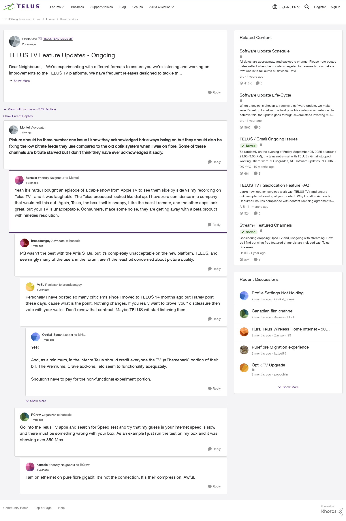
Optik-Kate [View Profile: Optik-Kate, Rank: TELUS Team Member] (29, 39)
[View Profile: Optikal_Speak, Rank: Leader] (35, 336)
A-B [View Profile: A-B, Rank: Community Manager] (242, 206)
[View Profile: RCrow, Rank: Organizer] (24, 417)
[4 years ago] (254, 76)
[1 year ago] (253, 120)
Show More (19, 80)
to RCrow (83, 465)
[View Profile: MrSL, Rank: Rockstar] (30, 286)
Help (61, 508)
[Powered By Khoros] (332, 510)
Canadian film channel (272, 310)
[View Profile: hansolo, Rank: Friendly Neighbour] (19, 180)
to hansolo (73, 241)
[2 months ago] (261, 299)
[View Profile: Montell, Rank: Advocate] (13, 129)
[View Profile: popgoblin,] (244, 367)
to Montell (72, 177)
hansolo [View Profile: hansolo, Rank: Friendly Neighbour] (31, 177)
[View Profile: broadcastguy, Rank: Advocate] (24, 243)
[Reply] (214, 92)
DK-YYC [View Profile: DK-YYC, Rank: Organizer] (245, 166)
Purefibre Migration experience (280, 347)
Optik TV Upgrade (268, 364)
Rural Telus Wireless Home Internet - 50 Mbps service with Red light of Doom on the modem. (293, 329)
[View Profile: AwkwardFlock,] (244, 313)
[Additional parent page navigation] (38, 19)
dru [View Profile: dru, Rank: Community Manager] (242, 76)
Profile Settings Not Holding (278, 292)
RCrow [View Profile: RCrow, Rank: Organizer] (36, 414)
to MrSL (79, 334)
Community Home (15, 508)
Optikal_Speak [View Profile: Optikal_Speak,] (284, 299)
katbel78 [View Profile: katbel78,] (280, 353)
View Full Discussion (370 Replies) (29, 109)
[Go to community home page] (22, 6)
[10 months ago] (263, 166)
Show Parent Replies (18, 116)
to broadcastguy (70, 284)
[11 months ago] (257, 206)
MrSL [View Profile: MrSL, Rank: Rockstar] (40, 284)
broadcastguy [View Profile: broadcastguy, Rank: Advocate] (40, 241)
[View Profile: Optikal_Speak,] (244, 295)
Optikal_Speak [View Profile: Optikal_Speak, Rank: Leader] (52, 334)
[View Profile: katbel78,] (244, 349)
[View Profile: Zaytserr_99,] (244, 331)
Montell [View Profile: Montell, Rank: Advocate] (25, 127)
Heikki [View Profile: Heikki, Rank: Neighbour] (244, 252)
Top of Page (43, 508)
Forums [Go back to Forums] (50, 19)
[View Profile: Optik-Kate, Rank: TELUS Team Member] (14, 41)
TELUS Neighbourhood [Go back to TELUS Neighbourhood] (17, 19)
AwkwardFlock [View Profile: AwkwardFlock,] (284, 317)
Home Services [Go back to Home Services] (69, 19)
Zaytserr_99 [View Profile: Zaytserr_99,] (282, 335)
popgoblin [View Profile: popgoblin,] (281, 374)
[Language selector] (286, 6)
